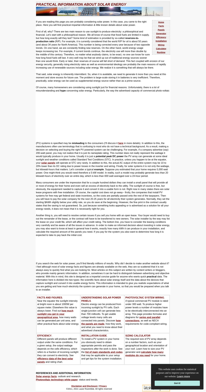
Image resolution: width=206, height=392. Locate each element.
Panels (161, 30)
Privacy (103, 386)
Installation (161, 41)
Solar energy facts (46, 376)
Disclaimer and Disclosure (84, 386)
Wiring (161, 45)
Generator (161, 33)
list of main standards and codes (104, 352)
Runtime (161, 52)
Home (161, 22)
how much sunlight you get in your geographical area (55, 314)
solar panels (48, 163)
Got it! (177, 383)
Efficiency (161, 37)
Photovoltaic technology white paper (57, 379)
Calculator (161, 48)
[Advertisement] (103, 117)
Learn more (183, 376)
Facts (161, 26)
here (120, 143)
